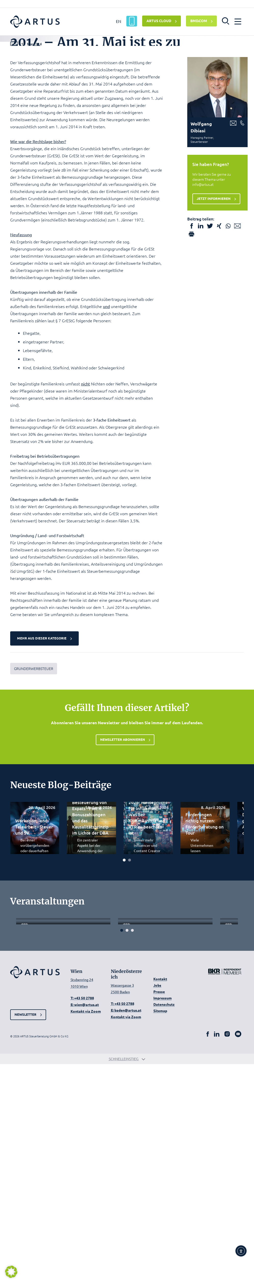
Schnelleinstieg (127, 1277)
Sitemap (160, 1229)
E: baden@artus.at (126, 1228)
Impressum (162, 1217)
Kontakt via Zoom (86, 1230)
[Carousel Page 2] (129, 998)
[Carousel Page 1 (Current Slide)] (124, 998)
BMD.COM (198, 20)
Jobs (157, 1204)
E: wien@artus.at (85, 1223)
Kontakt (160, 1197)
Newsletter (26, 1231)
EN (118, 21)
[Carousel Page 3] (132, 1149)
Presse (159, 1210)
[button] (225, 20)
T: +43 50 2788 (82, 1217)
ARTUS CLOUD (158, 20)
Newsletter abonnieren (122, 877)
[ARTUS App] (131, 21)
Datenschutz (164, 1223)
